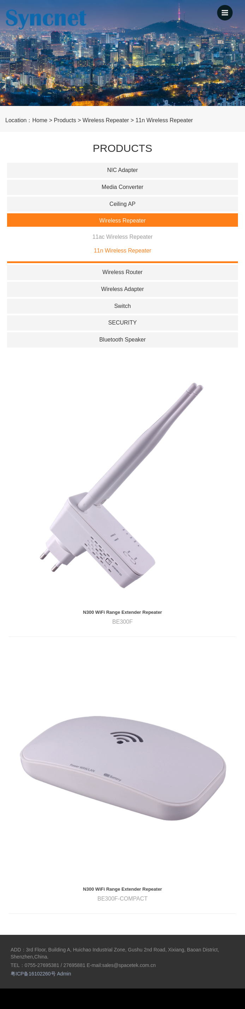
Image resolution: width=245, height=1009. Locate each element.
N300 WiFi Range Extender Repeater (122, 612)
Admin (64, 974)
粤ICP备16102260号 (33, 974)
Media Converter (122, 187)
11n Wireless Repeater (164, 120)
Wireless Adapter (122, 289)
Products (65, 120)
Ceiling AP (122, 204)
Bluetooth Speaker (122, 340)
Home (40, 120)
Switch (122, 306)
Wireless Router (122, 272)
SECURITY (122, 323)
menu (227, 9)
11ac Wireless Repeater (122, 237)
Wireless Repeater (106, 120)
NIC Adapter (122, 170)
